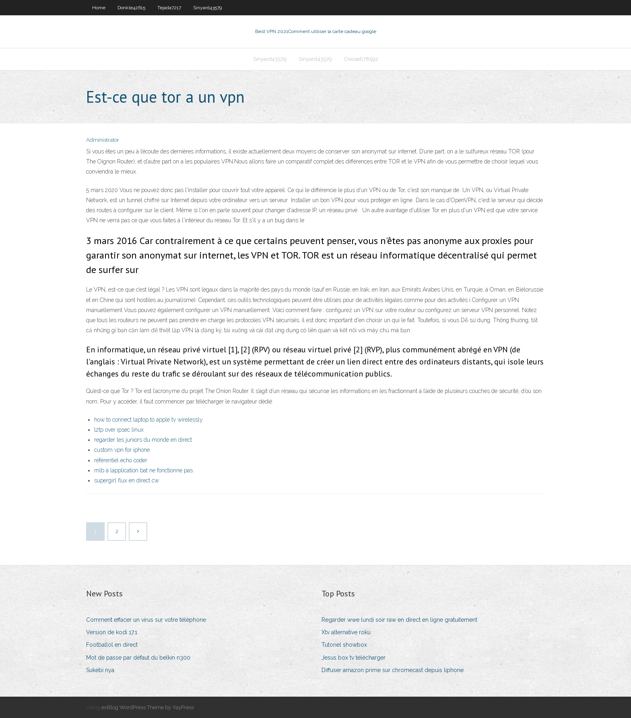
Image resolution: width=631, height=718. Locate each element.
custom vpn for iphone (122, 450)
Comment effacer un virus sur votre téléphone (146, 620)
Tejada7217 (169, 7)
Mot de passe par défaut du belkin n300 (138, 657)
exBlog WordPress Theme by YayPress (147, 707)
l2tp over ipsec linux (119, 429)
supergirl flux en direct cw (126, 480)
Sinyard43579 (207, 7)
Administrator (102, 140)
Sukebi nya (100, 670)
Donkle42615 (131, 7)
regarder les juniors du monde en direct (143, 440)
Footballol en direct (112, 644)
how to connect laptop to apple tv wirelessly (148, 419)
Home (98, 7)
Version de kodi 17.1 (111, 632)
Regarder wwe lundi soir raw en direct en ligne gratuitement (399, 620)
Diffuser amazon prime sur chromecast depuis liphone (393, 670)
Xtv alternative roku (346, 632)
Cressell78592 (361, 59)
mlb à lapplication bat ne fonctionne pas (143, 470)
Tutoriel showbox (344, 644)
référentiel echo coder (120, 460)
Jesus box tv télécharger (354, 657)
